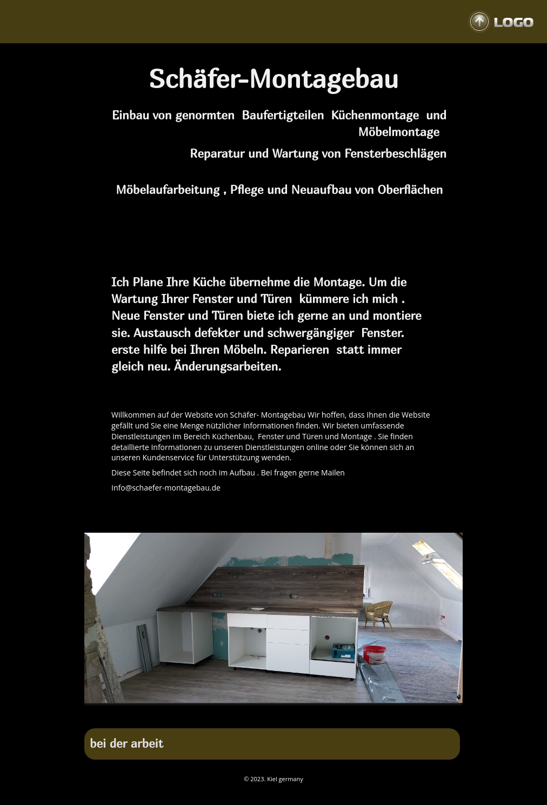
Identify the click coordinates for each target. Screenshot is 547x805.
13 (266, 710)
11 (238, 710)
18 (337, 710)
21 (379, 710)
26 (449, 710)
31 (280, 722)
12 (252, 710)
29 (252, 722)
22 (393, 710)
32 (295, 722)
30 (266, 722)
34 (323, 722)
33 (309, 722)
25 (435, 710)
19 (351, 710)
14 (280, 710)
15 (295, 710)
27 (224, 722)
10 (224, 710)
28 (238, 722)
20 (365, 710)
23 (407, 710)
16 (309, 710)
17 (323, 710)
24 (421, 710)
